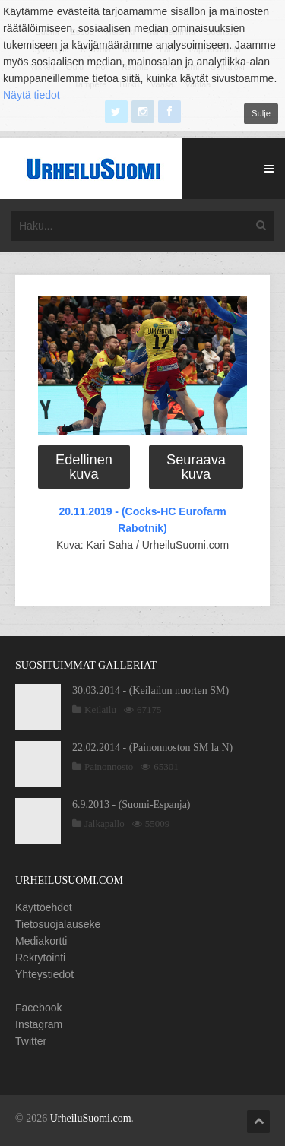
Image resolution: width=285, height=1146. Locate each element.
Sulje (261, 113)
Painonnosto (108, 766)
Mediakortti (41, 941)
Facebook (38, 1008)
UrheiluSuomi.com (90, 1118)
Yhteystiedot (44, 974)
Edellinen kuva (83, 466)
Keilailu (100, 709)
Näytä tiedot (31, 95)
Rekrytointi (40, 957)
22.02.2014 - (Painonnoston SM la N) (152, 747)
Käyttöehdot (43, 907)
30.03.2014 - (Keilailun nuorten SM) (150, 690)
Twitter (30, 1041)
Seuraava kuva (196, 466)
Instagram (38, 1024)
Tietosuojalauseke (57, 924)
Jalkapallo (104, 823)
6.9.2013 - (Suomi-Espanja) (131, 804)
